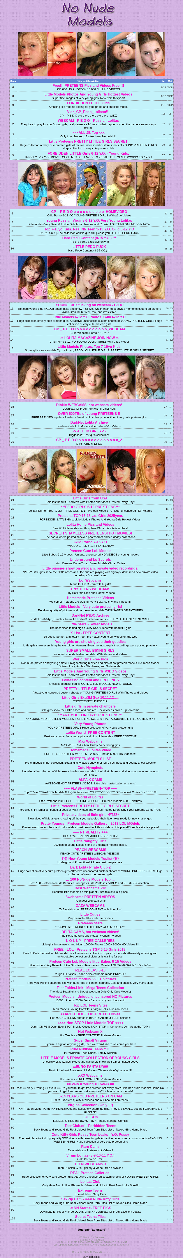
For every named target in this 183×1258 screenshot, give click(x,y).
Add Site (84, 1229)
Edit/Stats (98, 1229)
